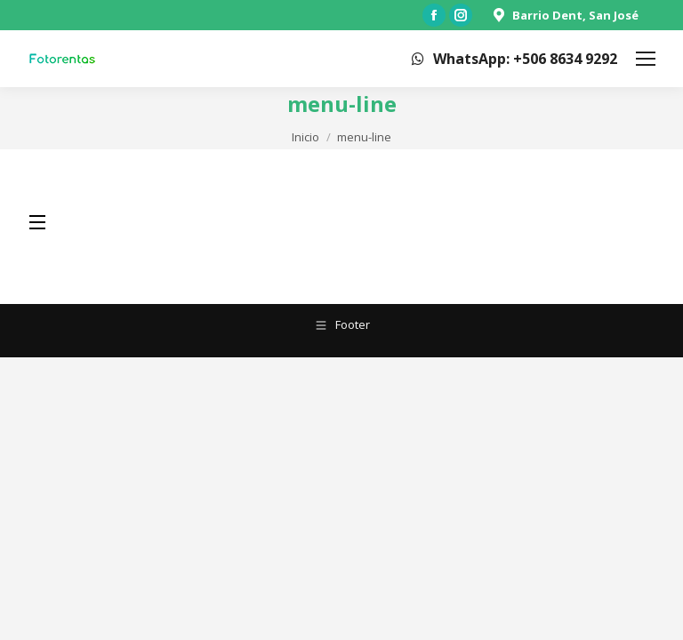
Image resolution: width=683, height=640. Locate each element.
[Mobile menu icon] (645, 58)
